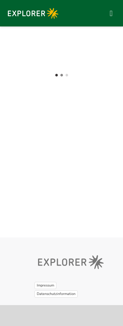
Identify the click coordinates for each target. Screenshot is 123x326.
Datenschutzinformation (56, 293)
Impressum (45, 285)
